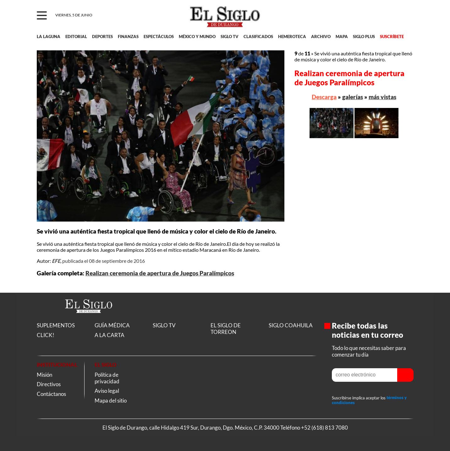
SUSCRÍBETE (392, 36)
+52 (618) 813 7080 (324, 427)
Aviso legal (107, 390)
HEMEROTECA (292, 36)
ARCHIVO (321, 36)
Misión (44, 374)
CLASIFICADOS (258, 36)
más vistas (382, 96)
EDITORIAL (76, 36)
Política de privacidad (107, 378)
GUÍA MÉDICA (112, 325)
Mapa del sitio (111, 400)
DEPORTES (102, 36)
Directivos (49, 384)
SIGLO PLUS (364, 36)
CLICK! (45, 335)
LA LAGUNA (48, 36)
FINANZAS (128, 36)
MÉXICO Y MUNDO (197, 36)
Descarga (324, 96)
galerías (352, 96)
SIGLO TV (230, 36)
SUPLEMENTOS (56, 325)
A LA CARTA (109, 335)
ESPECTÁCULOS (159, 36)
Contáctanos (51, 394)
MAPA (342, 36)
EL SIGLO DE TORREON (226, 328)
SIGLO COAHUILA (291, 325)
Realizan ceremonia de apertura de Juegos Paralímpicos (159, 273)
